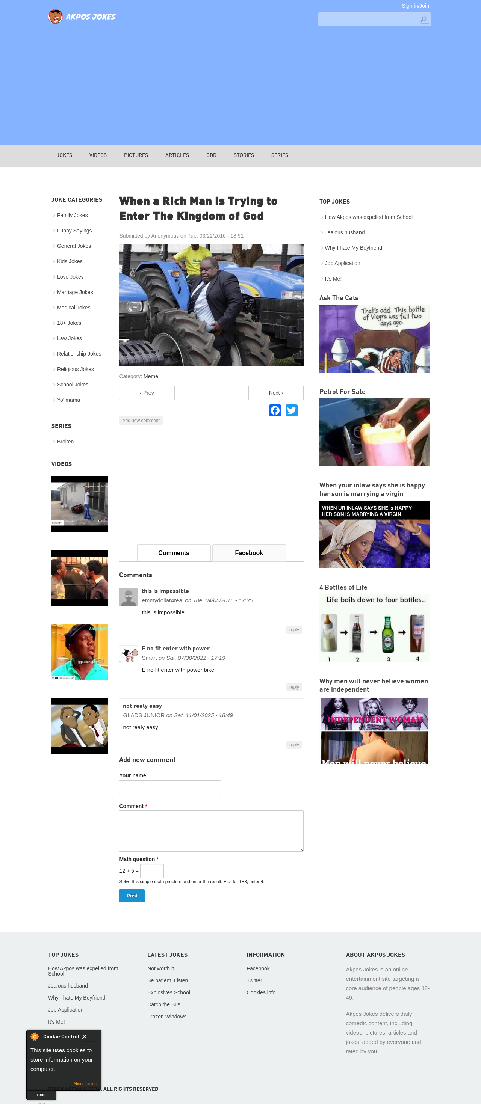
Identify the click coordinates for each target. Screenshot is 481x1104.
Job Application (342, 263)
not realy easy (142, 706)
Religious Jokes (75, 369)
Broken (65, 442)
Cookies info (261, 992)
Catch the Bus (163, 1004)
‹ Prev (147, 393)
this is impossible (165, 591)
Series (279, 155)
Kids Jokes (70, 261)
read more (41, 1096)
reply (294, 629)
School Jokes (72, 385)
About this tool (85, 1084)
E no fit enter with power (176, 649)
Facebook (249, 553)
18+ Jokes (69, 323)
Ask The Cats (338, 298)
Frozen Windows (166, 1017)
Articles (177, 155)
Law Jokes (69, 338)
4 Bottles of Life (343, 587)
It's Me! (333, 279)
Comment (133, 806)
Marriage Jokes (75, 292)
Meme (151, 376)
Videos (98, 155)
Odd (211, 155)
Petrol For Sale (342, 392)
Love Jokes (70, 277)
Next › (276, 393)
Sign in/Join (415, 6)
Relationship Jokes (79, 354)
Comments (173, 553)
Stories (244, 155)
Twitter (254, 980)
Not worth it (160, 968)
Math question (138, 859)
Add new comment (140, 420)
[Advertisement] (240, 84)
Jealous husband (345, 232)
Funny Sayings (74, 231)
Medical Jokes (74, 308)
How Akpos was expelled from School (369, 217)
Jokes (64, 155)
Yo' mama (68, 400)
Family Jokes (72, 215)
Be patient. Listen (167, 980)
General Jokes (74, 246)
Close (89, 1038)
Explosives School (168, 992)
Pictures (136, 155)
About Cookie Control (34, 1036)
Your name (132, 775)
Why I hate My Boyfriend (354, 248)
